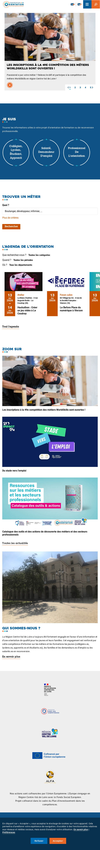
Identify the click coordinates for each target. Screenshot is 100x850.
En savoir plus (11, 657)
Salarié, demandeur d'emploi (46, 152)
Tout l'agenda (10, 327)
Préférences (8, 832)
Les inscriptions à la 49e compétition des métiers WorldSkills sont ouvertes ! (43, 409)
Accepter (58, 841)
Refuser (39, 841)
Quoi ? (5, 205)
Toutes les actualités (15, 543)
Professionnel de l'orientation (76, 152)
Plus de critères (10, 217)
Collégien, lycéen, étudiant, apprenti (16, 152)
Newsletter (73, 4)
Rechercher (11, 226)
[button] (68, 87)
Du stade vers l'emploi (14, 470)
